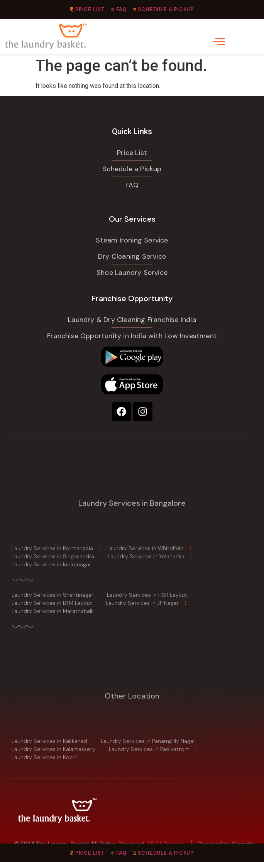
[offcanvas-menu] (219, 42)
